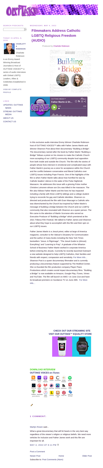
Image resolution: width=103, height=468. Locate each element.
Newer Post (35, 456)
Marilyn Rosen (36, 427)
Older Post (87, 456)
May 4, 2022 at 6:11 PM (43, 445)
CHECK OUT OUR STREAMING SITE (72, 331)
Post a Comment (37, 451)
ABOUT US (8, 118)
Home (61, 456)
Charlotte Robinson (61, 46)
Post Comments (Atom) (52, 459)
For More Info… (80, 257)
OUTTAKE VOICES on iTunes (44, 373)
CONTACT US (9, 121)
